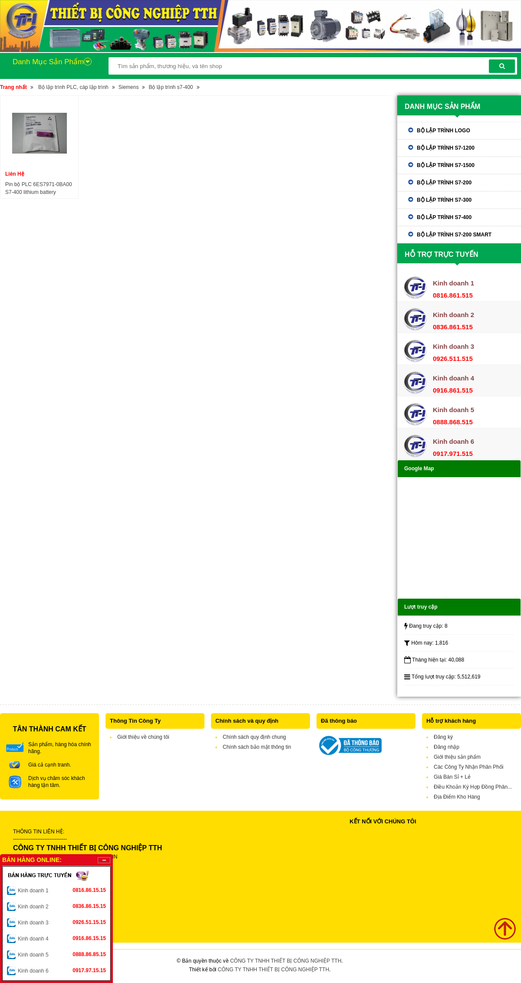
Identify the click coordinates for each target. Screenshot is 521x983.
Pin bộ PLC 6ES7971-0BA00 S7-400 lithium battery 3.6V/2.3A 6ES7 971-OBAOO (39, 188)
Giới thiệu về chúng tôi (143, 737)
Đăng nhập (446, 747)
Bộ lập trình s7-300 (444, 200)
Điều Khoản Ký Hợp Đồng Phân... (473, 787)
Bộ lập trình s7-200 (444, 183)
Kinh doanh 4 (62, 938)
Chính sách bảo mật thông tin (257, 747)
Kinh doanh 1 (62, 890)
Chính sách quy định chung (254, 737)
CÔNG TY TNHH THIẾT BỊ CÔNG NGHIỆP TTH (285, 961)
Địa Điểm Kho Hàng (457, 797)
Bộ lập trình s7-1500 (446, 165)
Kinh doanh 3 (62, 922)
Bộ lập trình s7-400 (170, 87)
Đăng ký (443, 737)
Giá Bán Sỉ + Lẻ (452, 777)
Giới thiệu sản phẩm (457, 757)
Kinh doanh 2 (62, 906)
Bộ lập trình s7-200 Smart (454, 235)
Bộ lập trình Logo (443, 131)
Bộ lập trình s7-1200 (446, 148)
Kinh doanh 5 (62, 954)
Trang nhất (13, 87)
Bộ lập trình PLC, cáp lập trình (73, 87)
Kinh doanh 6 (62, 970)
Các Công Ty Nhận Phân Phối (469, 767)
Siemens (129, 87)
